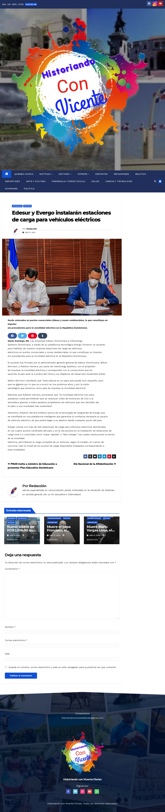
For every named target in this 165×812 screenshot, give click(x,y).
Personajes (52, 522)
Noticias (45, 174)
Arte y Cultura (36, 181)
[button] (155, 181)
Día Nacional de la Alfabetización (95, 463)
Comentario (12, 568)
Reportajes (12, 181)
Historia (64, 174)
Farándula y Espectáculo (68, 181)
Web (7, 653)
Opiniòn (83, 174)
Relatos (140, 174)
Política (29, 188)
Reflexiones (121, 174)
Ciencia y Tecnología (118, 181)
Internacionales (54, 518)
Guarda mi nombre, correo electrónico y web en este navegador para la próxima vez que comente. (62, 667)
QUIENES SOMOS (23, 174)
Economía (11, 188)
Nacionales (17, 206)
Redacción (31, 229)
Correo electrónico (16, 640)
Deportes (101, 174)
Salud (95, 181)
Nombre (10, 627)
